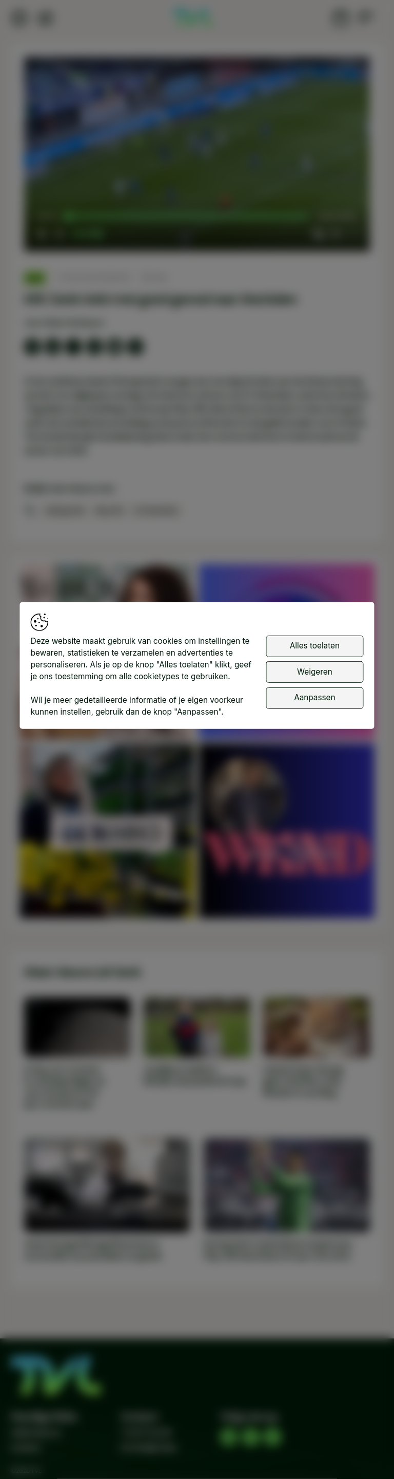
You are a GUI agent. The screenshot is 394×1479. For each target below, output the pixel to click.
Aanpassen (314, 697)
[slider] (188, 216)
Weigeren (314, 672)
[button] (199, 156)
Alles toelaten (315, 645)
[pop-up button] (335, 234)
